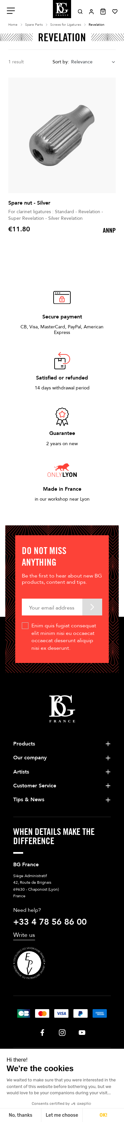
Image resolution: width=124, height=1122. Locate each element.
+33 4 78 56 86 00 (50, 922)
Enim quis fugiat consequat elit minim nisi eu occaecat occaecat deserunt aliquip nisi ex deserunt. (63, 636)
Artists (21, 772)
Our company (30, 757)
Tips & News (28, 799)
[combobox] (93, 62)
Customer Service (34, 785)
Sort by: (61, 62)
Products (24, 743)
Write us (24, 935)
